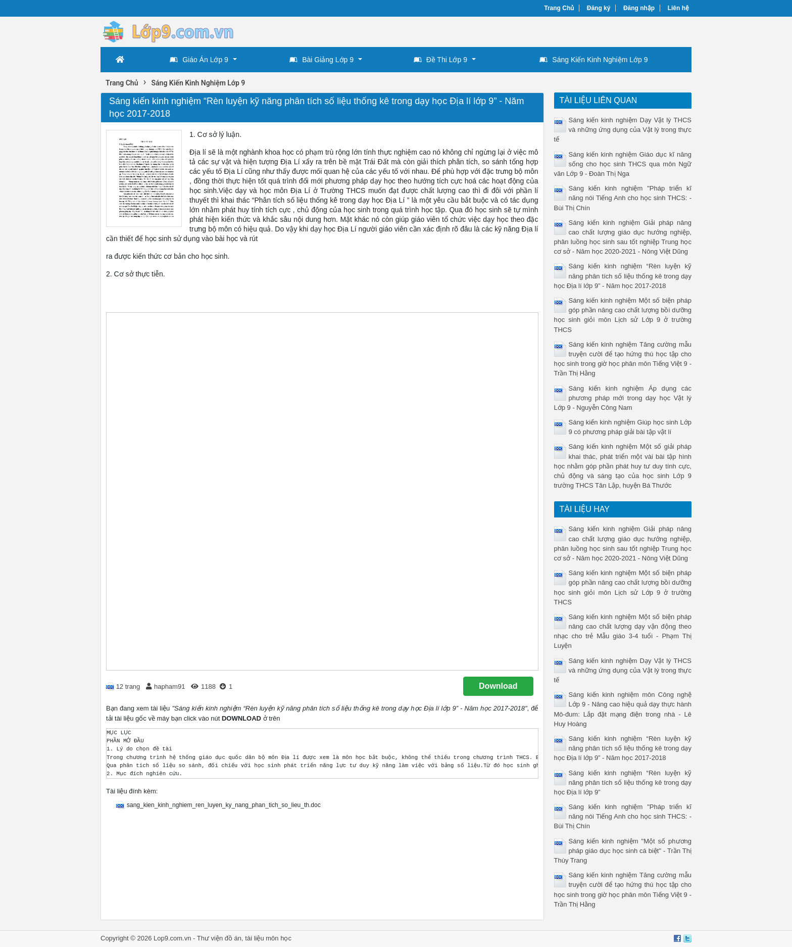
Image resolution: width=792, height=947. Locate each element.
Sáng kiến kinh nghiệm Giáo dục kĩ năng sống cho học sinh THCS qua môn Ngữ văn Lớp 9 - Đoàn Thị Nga (623, 164)
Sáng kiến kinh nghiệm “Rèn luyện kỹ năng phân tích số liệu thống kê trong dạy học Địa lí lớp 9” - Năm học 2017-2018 (623, 275)
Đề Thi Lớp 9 (440, 59)
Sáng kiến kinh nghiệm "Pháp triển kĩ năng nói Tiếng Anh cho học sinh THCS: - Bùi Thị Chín (623, 197)
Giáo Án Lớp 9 (199, 59)
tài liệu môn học (268, 938)
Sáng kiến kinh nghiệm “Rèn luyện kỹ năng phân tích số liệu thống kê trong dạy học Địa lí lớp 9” (623, 782)
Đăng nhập (639, 8)
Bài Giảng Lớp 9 (321, 59)
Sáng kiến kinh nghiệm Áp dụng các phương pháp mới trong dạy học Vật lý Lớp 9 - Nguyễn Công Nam (623, 398)
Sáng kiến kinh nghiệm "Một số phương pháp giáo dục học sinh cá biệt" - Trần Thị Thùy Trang (623, 850)
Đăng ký (599, 8)
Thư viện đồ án (219, 938)
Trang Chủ (559, 8)
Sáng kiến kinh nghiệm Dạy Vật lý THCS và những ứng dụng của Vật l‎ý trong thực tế (623, 129)
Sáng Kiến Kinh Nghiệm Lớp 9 (593, 59)
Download (498, 686)
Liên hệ (678, 8)
